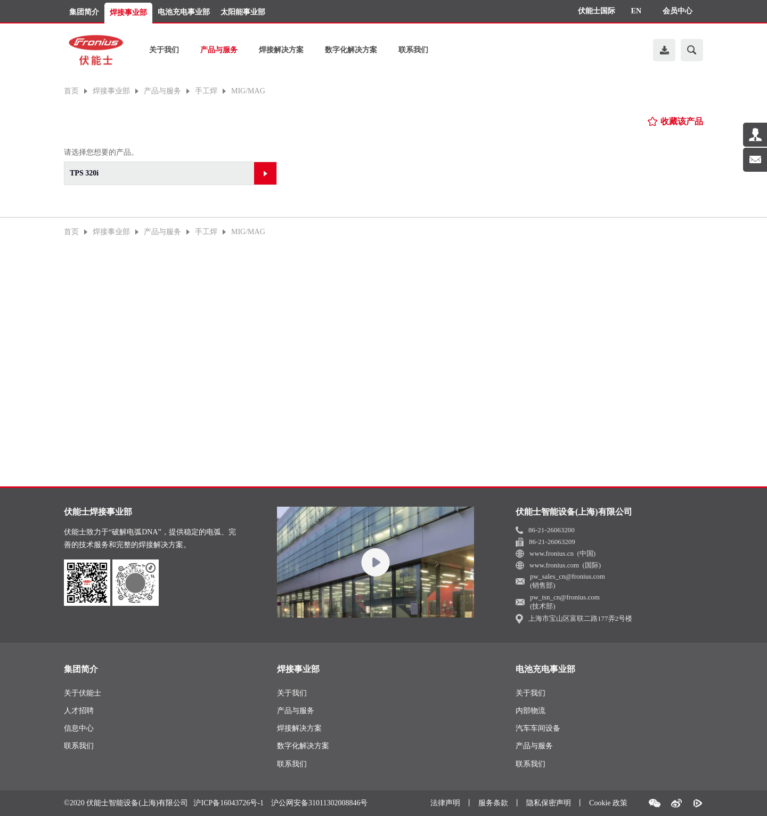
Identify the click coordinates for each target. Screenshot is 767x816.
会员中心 (677, 11)
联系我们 (413, 50)
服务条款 (493, 803)
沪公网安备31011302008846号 (319, 803)
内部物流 (530, 711)
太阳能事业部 (243, 12)
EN (636, 11)
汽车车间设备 (538, 728)
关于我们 (164, 50)
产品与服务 (219, 50)
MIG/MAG (248, 91)
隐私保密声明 (548, 803)
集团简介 (84, 12)
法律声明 (445, 803)
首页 (71, 91)
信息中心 (79, 728)
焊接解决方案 (281, 50)
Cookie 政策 (608, 803)
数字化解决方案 (351, 50)
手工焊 (206, 91)
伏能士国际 (596, 11)
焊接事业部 (128, 13)
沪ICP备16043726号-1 (228, 803)
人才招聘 (79, 711)
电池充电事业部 (184, 12)
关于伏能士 (82, 693)
